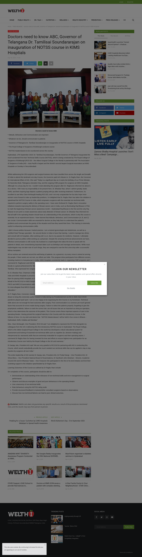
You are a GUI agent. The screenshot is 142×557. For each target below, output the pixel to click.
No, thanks (71, 288)
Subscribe (94, 283)
